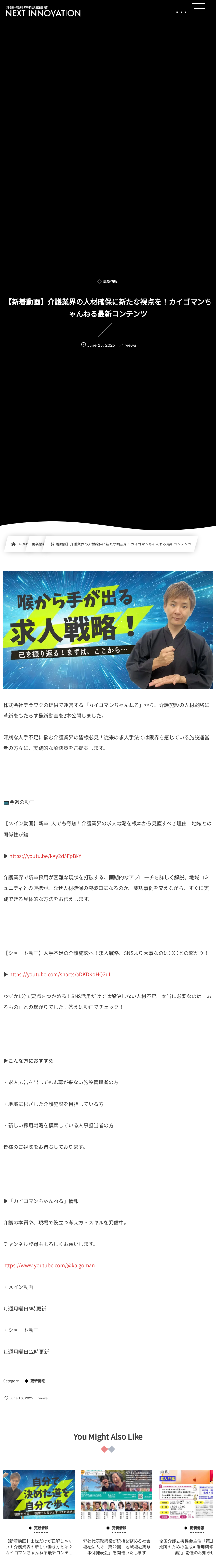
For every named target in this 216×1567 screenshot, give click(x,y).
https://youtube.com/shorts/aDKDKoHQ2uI (59, 974)
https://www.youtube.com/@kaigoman (49, 1265)
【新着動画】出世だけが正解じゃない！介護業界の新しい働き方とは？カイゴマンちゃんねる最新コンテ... (39, 1552)
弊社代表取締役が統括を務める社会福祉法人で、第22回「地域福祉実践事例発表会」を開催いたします (117, 1552)
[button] (199, 9)
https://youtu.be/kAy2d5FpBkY (45, 855)
